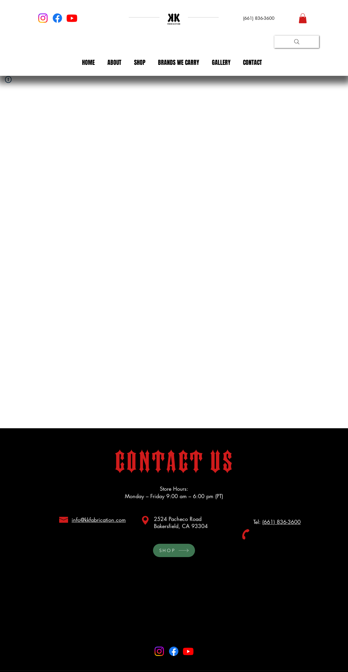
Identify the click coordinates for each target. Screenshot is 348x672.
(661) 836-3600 (281, 521)
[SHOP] (174, 550)
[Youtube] (72, 18)
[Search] (296, 42)
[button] (303, 18)
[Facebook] (57, 18)
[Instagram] (43, 18)
